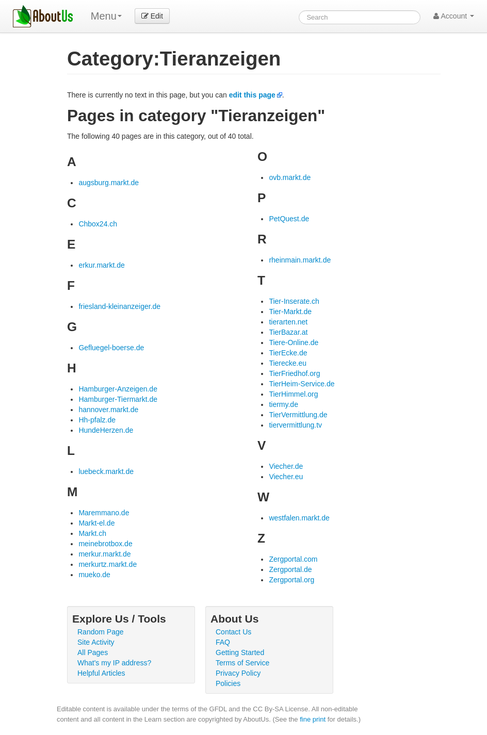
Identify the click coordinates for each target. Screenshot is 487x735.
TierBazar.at (288, 332)
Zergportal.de (290, 569)
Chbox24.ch (97, 224)
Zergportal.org (291, 580)
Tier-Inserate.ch (294, 301)
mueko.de (94, 574)
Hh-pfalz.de (97, 420)
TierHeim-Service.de (301, 384)
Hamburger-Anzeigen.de (117, 389)
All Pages (92, 652)
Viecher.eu (286, 476)
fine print (313, 719)
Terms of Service (242, 663)
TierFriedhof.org (294, 373)
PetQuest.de (289, 219)
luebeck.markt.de (106, 471)
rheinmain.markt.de (300, 260)
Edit (152, 16)
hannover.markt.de (108, 409)
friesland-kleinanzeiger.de (119, 306)
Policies (228, 683)
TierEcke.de (288, 353)
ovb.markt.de (290, 177)
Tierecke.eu (287, 363)
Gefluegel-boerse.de (111, 348)
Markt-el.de (96, 523)
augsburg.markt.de (108, 182)
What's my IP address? (114, 663)
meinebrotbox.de (105, 544)
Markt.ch (92, 533)
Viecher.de (286, 466)
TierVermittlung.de (298, 415)
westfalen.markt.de (299, 518)
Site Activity (96, 642)
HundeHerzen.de (105, 430)
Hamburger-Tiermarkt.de (117, 399)
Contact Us (233, 632)
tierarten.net (288, 322)
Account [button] (453, 16)
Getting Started (240, 652)
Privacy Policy (238, 673)
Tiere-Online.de (293, 342)
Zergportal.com (293, 559)
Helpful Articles (101, 673)
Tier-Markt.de (290, 311)
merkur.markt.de (104, 554)
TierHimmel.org (293, 394)
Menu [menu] (106, 16)
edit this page (252, 95)
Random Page (100, 632)
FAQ (223, 642)
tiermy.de (283, 404)
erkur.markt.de (101, 265)
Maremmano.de (103, 513)
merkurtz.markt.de (107, 564)
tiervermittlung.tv (295, 425)
